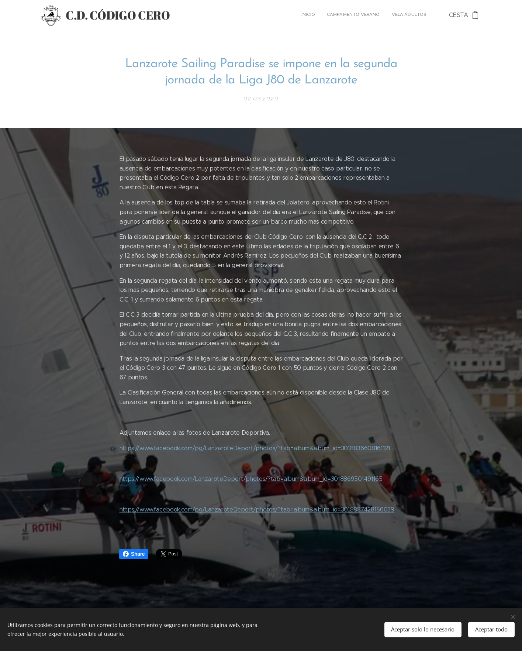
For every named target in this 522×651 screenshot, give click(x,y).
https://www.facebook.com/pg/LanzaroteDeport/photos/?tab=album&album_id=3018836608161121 (254, 448)
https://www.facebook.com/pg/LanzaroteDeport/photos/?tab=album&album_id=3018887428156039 (256, 509)
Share (134, 554)
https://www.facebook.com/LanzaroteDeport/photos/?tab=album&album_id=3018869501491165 (250, 478)
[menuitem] (405, 15)
